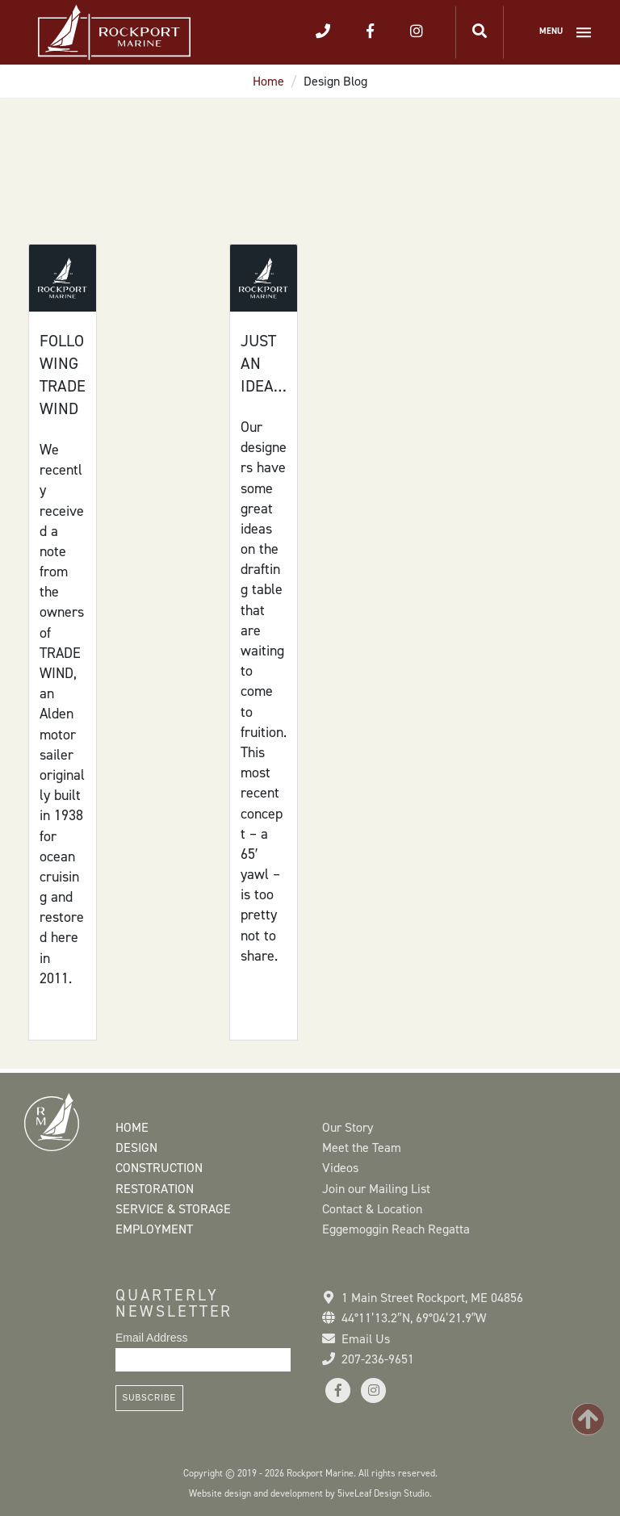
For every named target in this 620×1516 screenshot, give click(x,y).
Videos (340, 1167)
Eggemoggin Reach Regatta (396, 1229)
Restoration (154, 1188)
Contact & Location (372, 1208)
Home (268, 81)
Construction (159, 1167)
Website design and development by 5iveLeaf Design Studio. (310, 1493)
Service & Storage (173, 1208)
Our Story (347, 1127)
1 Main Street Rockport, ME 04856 (432, 1297)
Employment (154, 1229)
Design (136, 1147)
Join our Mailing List (376, 1188)
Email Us (365, 1338)
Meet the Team (361, 1147)
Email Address (151, 1337)
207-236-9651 (377, 1359)
